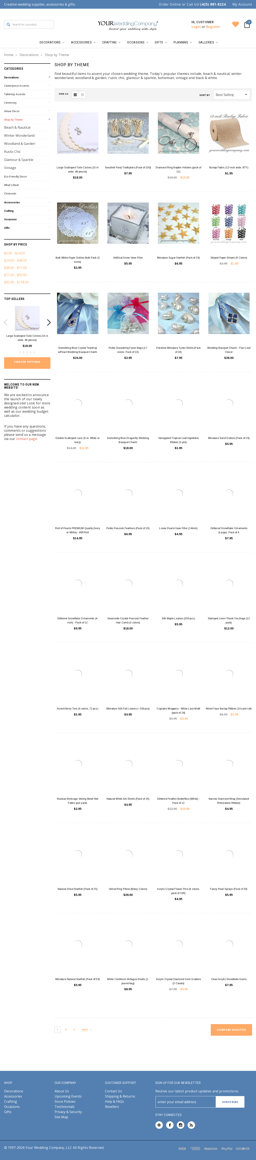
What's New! (11, 185)
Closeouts (10, 193)
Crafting (8, 211)
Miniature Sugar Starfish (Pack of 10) (178, 257)
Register (213, 26)
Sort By (204, 95)
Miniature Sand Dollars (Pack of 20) (229, 438)
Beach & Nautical (17, 127)
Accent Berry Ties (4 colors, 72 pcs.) (78, 708)
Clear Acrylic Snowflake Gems (229, 979)
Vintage (10, 167)
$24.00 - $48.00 (15, 260)
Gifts (7, 227)
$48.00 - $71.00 (15, 267)
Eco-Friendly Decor (15, 176)
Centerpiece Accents (16, 85)
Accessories (12, 202)
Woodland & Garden (19, 143)
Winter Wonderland (19, 135)
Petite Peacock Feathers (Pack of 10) (128, 528)
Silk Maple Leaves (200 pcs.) (178, 618)
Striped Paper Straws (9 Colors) (229, 257)
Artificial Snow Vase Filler (128, 257)
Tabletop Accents (14, 94)
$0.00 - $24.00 (14, 253)
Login (196, 26)
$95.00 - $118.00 (16, 282)
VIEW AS (64, 94)
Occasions (10, 219)
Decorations (29, 55)
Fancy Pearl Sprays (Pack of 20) (228, 889)
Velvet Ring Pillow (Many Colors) (128, 889)
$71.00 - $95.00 (15, 275)
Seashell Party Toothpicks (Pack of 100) (128, 167)
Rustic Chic (12, 151)
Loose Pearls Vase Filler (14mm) (178, 528)
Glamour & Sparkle (18, 159)
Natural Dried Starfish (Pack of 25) (78, 889)
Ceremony (10, 102)
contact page (26, 438)
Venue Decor (12, 111)
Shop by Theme (57, 55)
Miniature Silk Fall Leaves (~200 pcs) (128, 708)
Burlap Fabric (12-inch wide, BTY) (228, 167)
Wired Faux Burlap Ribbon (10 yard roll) (229, 708)
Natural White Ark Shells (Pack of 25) (128, 798)
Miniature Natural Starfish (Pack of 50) (77, 979)
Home (8, 55)
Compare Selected (231, 1030)
